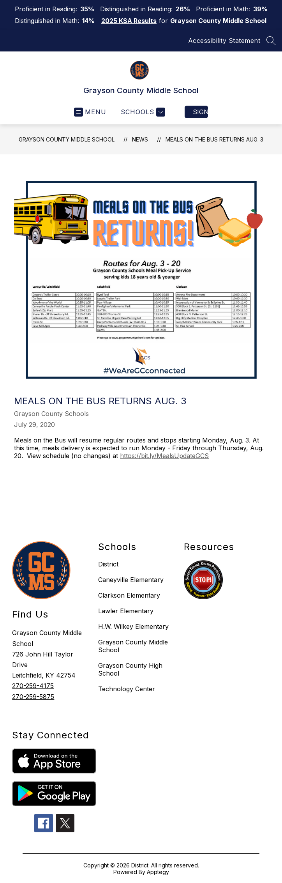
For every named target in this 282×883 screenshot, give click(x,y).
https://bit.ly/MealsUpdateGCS (164, 456)
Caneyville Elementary (131, 580)
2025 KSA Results (129, 21)
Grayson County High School (130, 669)
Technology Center (126, 689)
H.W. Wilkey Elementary (133, 626)
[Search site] (271, 40)
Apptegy (158, 872)
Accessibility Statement (224, 40)
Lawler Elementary (125, 611)
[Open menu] (90, 112)
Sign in (200, 112)
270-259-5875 (33, 697)
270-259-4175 (33, 686)
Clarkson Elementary (129, 595)
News (140, 139)
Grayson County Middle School (67, 139)
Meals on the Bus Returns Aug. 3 (214, 139)
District (108, 564)
